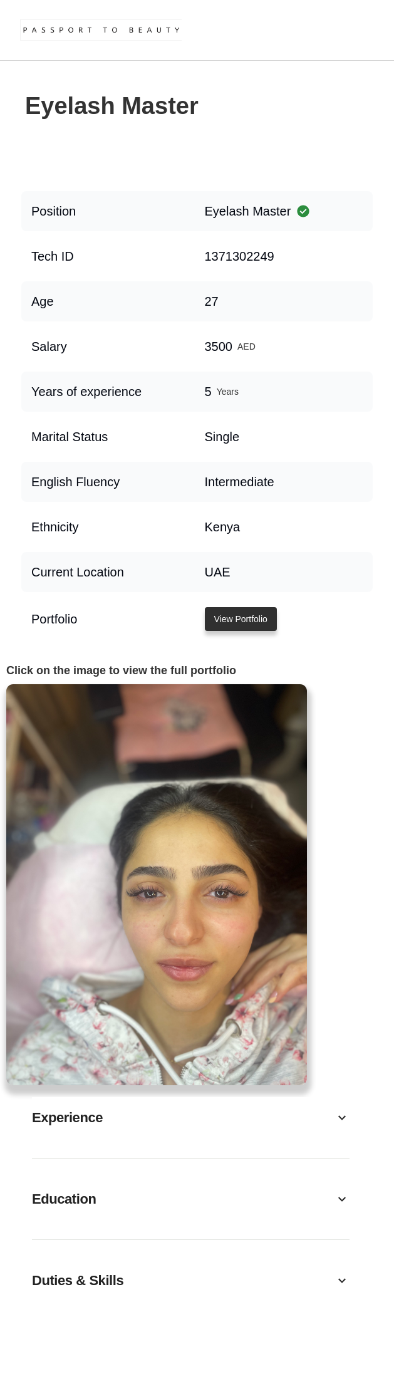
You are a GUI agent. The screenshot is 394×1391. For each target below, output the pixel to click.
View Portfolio (240, 619)
